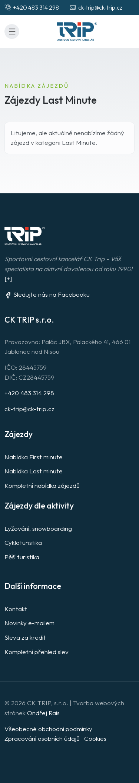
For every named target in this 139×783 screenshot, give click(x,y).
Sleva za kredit (25, 637)
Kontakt (15, 609)
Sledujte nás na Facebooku (47, 294)
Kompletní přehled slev (36, 652)
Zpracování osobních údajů (42, 738)
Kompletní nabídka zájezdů (42, 485)
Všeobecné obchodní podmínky (48, 729)
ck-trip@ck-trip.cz (29, 409)
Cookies (95, 738)
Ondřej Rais (43, 713)
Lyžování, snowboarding (38, 528)
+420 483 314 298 (29, 393)
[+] (8, 278)
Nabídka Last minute (33, 471)
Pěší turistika (21, 557)
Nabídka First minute (33, 457)
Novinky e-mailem (29, 623)
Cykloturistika (23, 542)
